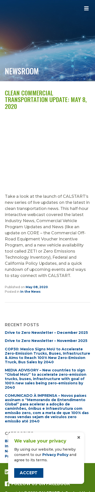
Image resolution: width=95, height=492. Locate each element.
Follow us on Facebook (37, 483)
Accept (28, 472)
